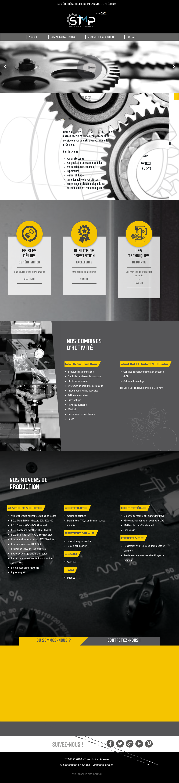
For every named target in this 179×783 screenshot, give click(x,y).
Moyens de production (101, 37)
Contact (132, 37)
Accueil (33, 37)
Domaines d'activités (63, 37)
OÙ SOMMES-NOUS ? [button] (54, 641)
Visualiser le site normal (87, 774)
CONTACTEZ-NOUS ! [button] (124, 641)
